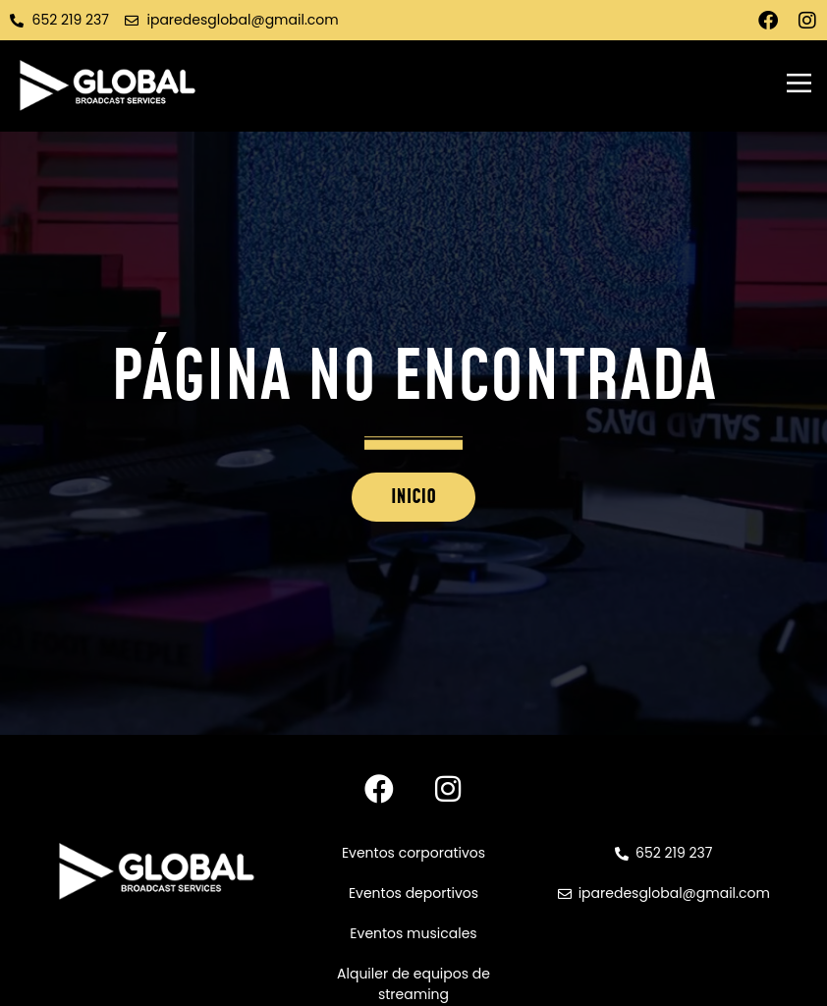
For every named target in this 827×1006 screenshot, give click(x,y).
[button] (798, 85)
